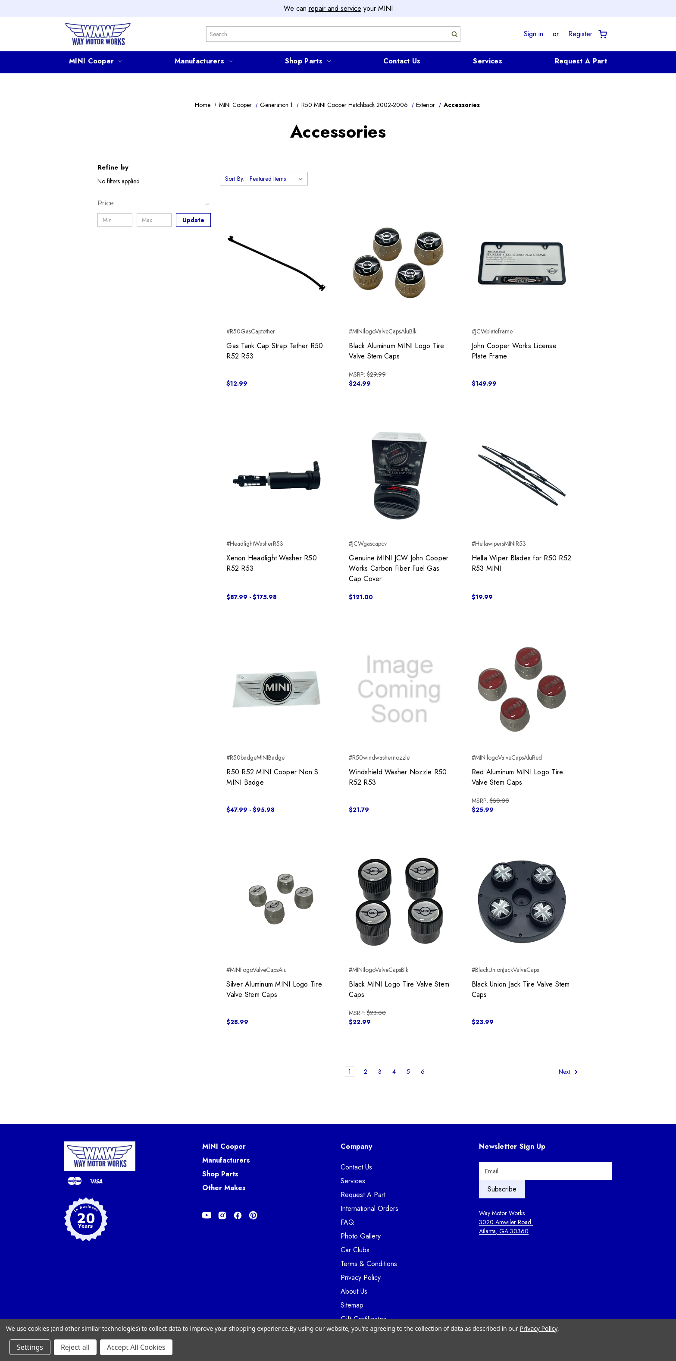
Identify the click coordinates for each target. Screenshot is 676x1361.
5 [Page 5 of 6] (408, 1071)
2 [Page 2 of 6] (365, 1071)
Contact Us (402, 61)
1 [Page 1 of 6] (349, 1071)
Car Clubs (355, 1250)
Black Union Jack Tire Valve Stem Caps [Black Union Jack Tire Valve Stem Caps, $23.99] (521, 989)
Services (487, 61)
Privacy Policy (361, 1277)
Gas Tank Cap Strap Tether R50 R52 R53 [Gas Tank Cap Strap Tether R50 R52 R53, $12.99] (274, 351)
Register (580, 34)
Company (356, 1146)
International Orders (369, 1208)
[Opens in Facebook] (237, 1215)
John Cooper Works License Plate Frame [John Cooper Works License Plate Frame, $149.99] (514, 351)
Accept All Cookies (136, 1347)
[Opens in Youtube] (206, 1215)
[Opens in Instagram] (222, 1215)
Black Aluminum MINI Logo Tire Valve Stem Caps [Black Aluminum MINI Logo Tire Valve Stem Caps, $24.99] (396, 351)
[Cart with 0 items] (602, 34)
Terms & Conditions (369, 1264)
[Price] (154, 203)
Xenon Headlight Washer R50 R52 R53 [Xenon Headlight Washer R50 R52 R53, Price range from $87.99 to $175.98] (271, 563)
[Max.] (154, 220)
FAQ (347, 1222)
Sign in (533, 34)
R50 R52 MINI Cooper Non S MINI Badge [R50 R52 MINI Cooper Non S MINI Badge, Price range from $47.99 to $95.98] (272, 777)
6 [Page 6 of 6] (423, 1071)
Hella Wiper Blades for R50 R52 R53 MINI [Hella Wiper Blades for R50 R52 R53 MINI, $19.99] (522, 563)
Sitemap (352, 1305)
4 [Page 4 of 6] (394, 1071)
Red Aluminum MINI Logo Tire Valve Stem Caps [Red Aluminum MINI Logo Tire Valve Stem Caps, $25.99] (517, 777)
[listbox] (277, 178)
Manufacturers (203, 61)
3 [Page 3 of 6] (380, 1071)
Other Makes (224, 1188)
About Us (354, 1291)
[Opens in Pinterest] (253, 1215)
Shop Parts (308, 61)
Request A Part (581, 61)
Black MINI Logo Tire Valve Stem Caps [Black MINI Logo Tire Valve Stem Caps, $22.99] (399, 989)
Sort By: (234, 178)
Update (193, 220)
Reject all (75, 1347)
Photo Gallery (361, 1236)
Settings (30, 1347)
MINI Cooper (95, 61)
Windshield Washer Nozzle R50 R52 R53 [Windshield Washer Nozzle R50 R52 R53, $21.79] (398, 777)
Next (568, 1071)
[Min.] (114, 220)
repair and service (335, 8)
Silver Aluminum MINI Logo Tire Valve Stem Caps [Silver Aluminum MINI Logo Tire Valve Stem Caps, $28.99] (274, 989)
